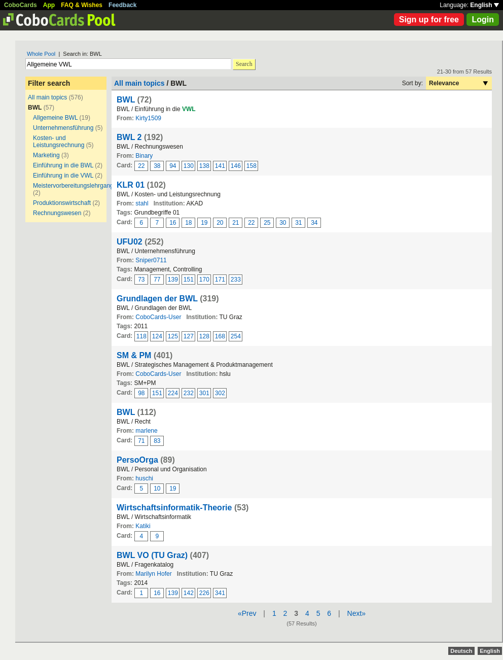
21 (235, 222)
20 (220, 222)
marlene (146, 430)
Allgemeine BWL (55, 117)
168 (220, 336)
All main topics (47, 97)
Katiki (142, 526)
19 (204, 222)
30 (282, 222)
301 (204, 393)
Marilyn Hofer (153, 573)
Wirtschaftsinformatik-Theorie (174, 507)
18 (188, 222)
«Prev (247, 613)
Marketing (46, 155)
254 (236, 336)
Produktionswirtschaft (62, 202)
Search (244, 63)
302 (220, 393)
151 (189, 279)
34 (314, 222)
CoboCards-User (158, 317)
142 (189, 593)
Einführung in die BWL (63, 165)
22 (141, 165)
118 (141, 336)
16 (172, 222)
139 (173, 279)
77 (157, 279)
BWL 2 (129, 137)
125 (173, 336)
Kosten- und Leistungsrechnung (58, 141)
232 (189, 393)
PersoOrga (137, 460)
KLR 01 (131, 185)
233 (236, 279)
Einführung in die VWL (63, 175)
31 (298, 222)
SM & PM (134, 355)
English (484, 5)
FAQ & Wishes (81, 5)
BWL (126, 99)
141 (220, 165)
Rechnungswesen (57, 213)
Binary (144, 155)
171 (220, 279)
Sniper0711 (150, 260)
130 (189, 165)
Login (483, 19)
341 (220, 593)
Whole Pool (41, 54)
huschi (144, 478)
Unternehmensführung (63, 127)
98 (141, 393)
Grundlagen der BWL (157, 298)
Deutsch (461, 651)
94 (172, 165)
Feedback (122, 5)
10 (157, 488)
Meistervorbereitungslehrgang (73, 185)
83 (157, 440)
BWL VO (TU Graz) (152, 555)
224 (173, 393)
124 (157, 336)
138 (204, 165)
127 (189, 336)
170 (204, 279)
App (49, 5)
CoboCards (20, 5)
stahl (141, 203)
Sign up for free (429, 19)
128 (204, 336)
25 (267, 222)
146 (236, 165)
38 (157, 165)
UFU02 (129, 241)
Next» (356, 613)
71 (141, 440)
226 (204, 593)
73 (141, 279)
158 (251, 165)
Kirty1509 (148, 118)
